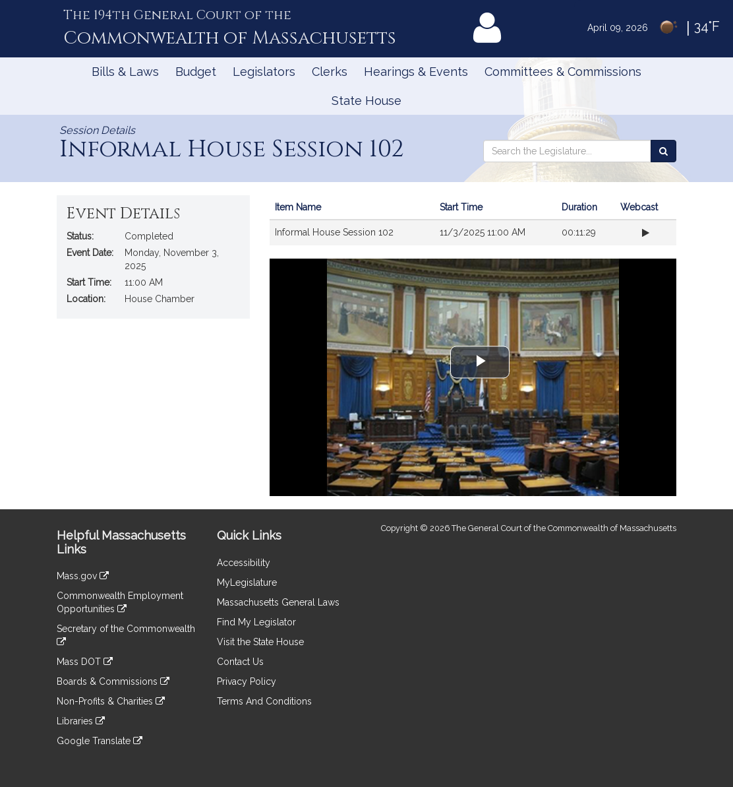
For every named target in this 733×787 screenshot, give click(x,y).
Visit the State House (260, 642)
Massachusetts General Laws (278, 602)
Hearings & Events (416, 72)
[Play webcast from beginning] (645, 233)
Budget (195, 72)
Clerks (329, 72)
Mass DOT (85, 661)
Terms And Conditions (264, 701)
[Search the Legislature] (663, 151)
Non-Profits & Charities (111, 701)
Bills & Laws (125, 72)
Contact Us (240, 661)
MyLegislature (247, 582)
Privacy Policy (246, 681)
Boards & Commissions (113, 681)
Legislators (264, 72)
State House (366, 101)
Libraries (81, 721)
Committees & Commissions (562, 72)
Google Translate (99, 741)
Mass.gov (83, 576)
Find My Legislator (256, 622)
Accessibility (243, 562)
